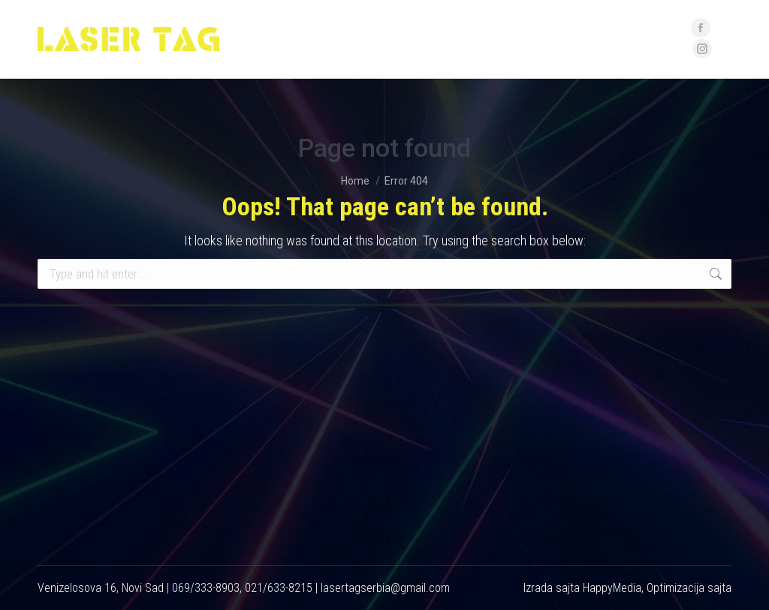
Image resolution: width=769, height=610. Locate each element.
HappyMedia (612, 588)
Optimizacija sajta (689, 588)
